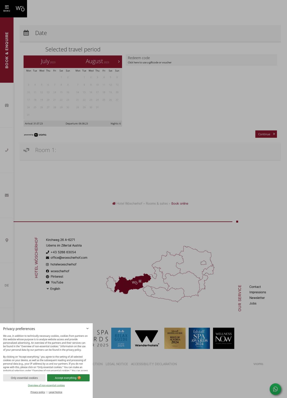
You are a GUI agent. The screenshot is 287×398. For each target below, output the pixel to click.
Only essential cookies (24, 377)
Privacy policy (38, 392)
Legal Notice (55, 392)
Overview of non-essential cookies (46, 385)
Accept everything (68, 377)
